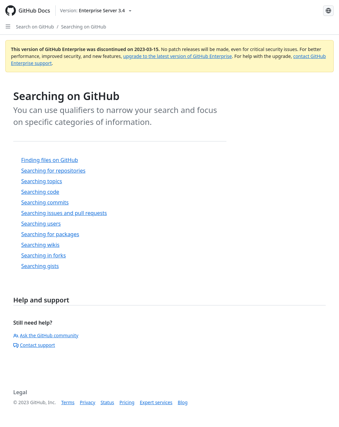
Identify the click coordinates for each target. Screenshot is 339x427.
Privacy (87, 402)
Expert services (156, 402)
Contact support (34, 345)
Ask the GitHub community (45, 335)
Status (107, 402)
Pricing (127, 402)
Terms (67, 402)
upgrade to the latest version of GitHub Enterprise (177, 56)
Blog (183, 402)
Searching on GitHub (83, 27)
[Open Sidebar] (8, 26)
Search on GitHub (35, 27)
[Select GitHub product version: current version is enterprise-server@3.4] (96, 10)
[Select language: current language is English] (328, 10)
